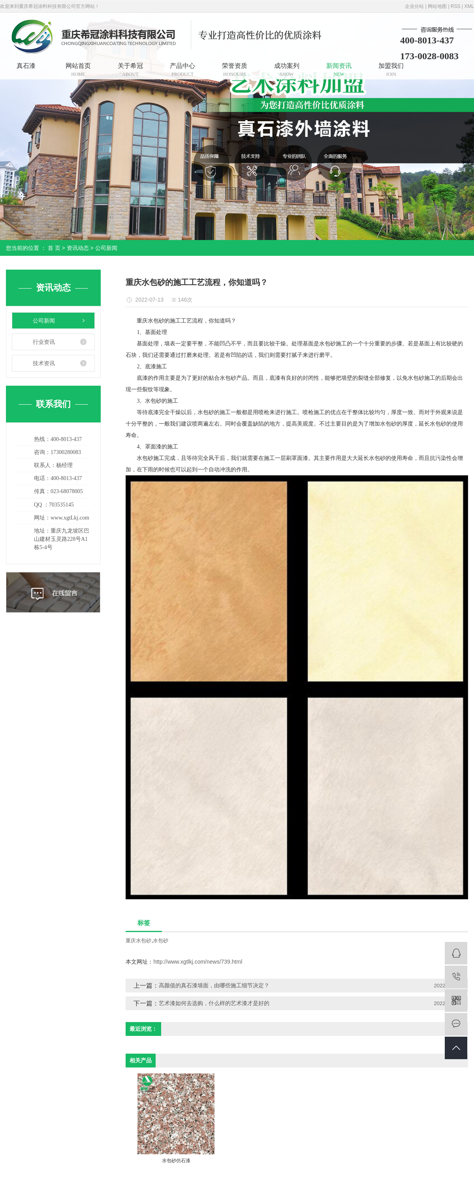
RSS (456, 6)
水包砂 (160, 941)
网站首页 (78, 69)
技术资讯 (44, 363)
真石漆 (26, 65)
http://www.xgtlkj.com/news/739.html (197, 962)
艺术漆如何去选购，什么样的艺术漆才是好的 (214, 1003)
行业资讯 (44, 342)
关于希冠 (130, 69)
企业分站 (414, 6)
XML (469, 6)
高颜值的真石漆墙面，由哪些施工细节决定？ (214, 985)
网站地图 (437, 6)
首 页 (54, 248)
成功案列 (286, 69)
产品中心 (182, 69)
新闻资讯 (339, 69)
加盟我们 (391, 69)
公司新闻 (106, 248)
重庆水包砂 (138, 941)
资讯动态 (78, 248)
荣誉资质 (234, 69)
